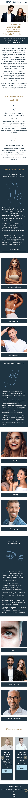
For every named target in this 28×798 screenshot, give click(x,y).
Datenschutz (17, 786)
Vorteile (6, 39)
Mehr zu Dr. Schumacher (21, 767)
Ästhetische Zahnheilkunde (14, 40)
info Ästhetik (4, 789)
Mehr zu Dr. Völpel (7, 771)
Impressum (10, 786)
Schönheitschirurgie (17, 39)
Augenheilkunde (14, 42)
